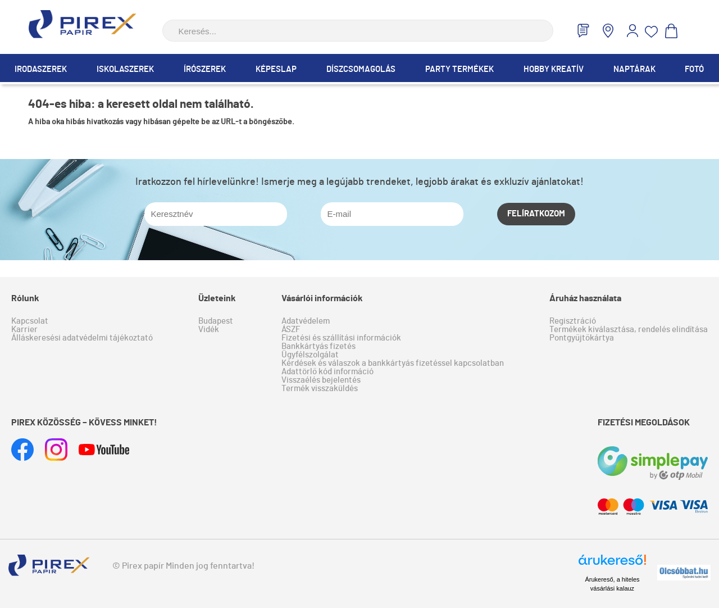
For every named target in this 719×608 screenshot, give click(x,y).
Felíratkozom (536, 214)
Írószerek (205, 69)
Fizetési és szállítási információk (341, 338)
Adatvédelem (305, 321)
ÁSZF (290, 329)
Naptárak (634, 69)
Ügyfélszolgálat (310, 355)
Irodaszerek (41, 69)
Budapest (215, 321)
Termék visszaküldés (319, 388)
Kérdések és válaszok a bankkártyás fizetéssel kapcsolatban (392, 363)
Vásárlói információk (322, 298)
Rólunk (25, 298)
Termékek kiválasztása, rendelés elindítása (628, 329)
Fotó (694, 69)
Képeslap (276, 69)
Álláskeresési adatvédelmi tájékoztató (82, 338)
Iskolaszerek (125, 69)
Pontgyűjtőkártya (581, 338)
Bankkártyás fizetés (318, 346)
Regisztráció (572, 321)
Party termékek (459, 69)
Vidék (208, 329)
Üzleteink (217, 298)
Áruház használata (585, 298)
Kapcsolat (29, 321)
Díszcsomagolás (360, 69)
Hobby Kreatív (554, 69)
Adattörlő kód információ (327, 371)
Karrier (24, 329)
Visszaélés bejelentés (321, 380)
